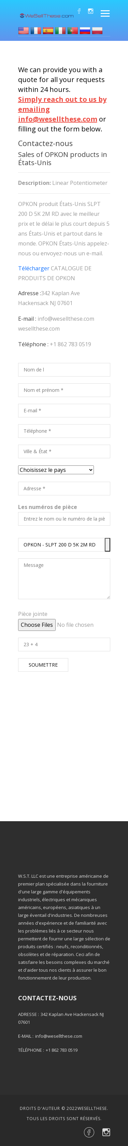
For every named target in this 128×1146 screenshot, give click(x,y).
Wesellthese (92, 1108)
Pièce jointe (32, 614)
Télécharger (33, 268)
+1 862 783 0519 (70, 344)
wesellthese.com (39, 328)
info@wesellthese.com (66, 318)
